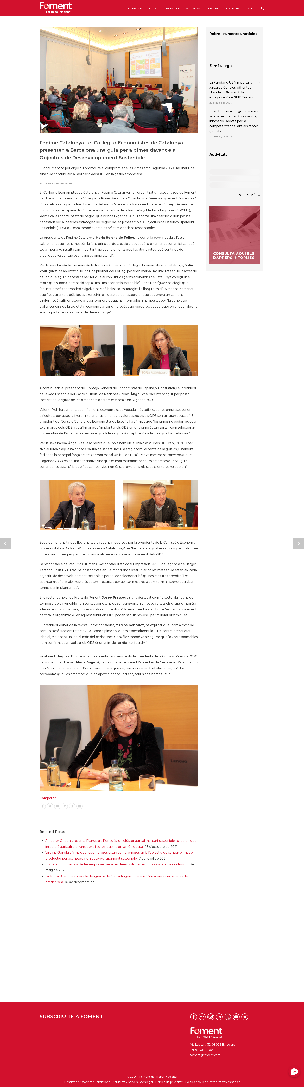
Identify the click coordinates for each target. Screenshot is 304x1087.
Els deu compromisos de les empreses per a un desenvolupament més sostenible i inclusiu (115, 864)
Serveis (133, 1082)
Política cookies (195, 1082)
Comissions (102, 1082)
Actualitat (118, 1082)
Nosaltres (70, 1082)
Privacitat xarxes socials (224, 1082)
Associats (85, 1082)
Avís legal (146, 1082)
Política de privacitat (169, 1082)
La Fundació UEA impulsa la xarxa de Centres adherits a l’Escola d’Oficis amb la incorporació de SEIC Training (232, 90)
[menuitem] (248, 8)
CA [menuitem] (247, 8)
